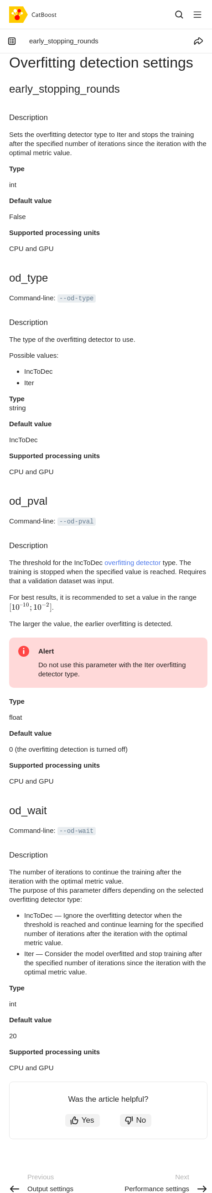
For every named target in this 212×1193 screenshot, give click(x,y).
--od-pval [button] (76, 521)
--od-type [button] (76, 298)
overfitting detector (132, 562)
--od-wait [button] (76, 831)
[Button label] (197, 15)
